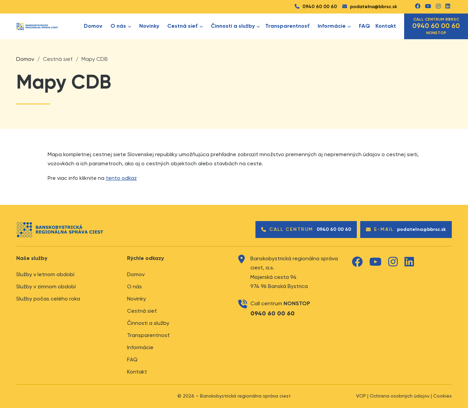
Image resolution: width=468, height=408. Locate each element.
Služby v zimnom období (46, 287)
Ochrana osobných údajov (399, 396)
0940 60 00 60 (316, 6)
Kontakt (385, 26)
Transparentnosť (287, 26)
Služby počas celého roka (48, 299)
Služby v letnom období (45, 275)
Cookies (442, 396)
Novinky (149, 26)
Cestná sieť (142, 311)
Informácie (140, 348)
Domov (93, 26)
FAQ (364, 26)
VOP (361, 396)
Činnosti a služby (235, 26)
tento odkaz (121, 178)
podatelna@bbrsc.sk (369, 6)
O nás (134, 287)
